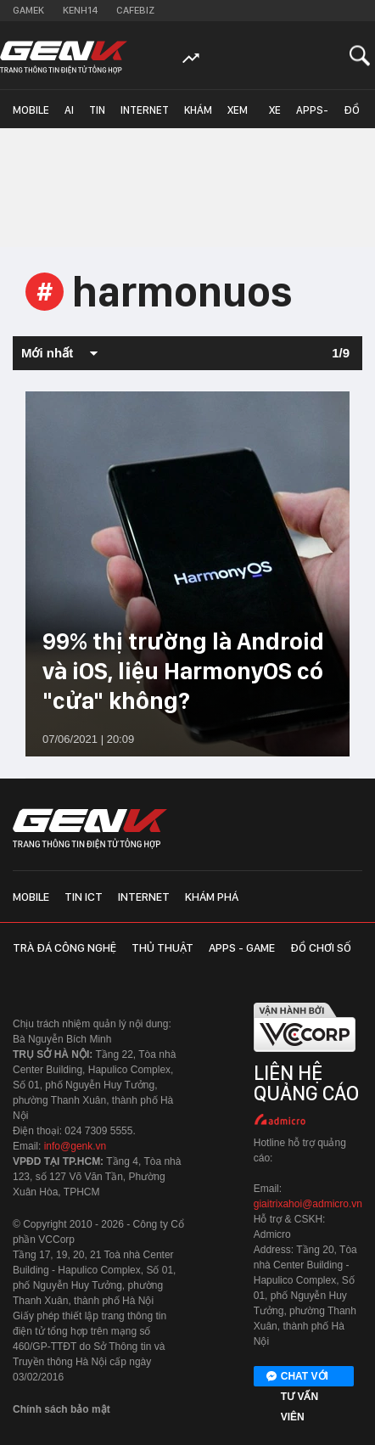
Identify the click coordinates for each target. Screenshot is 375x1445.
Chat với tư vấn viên (297, 1377)
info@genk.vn (75, 1146)
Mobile (31, 110)
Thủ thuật (162, 947)
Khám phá (198, 116)
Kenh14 (80, 10)
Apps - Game (242, 947)
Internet (144, 110)
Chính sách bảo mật (61, 1409)
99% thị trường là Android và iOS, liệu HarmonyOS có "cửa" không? (183, 671)
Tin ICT (97, 116)
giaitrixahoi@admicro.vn (308, 1204)
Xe (275, 110)
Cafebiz (135, 10)
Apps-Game (312, 116)
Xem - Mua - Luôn (240, 116)
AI (69, 110)
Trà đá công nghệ (64, 947)
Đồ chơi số (355, 116)
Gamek (28, 10)
